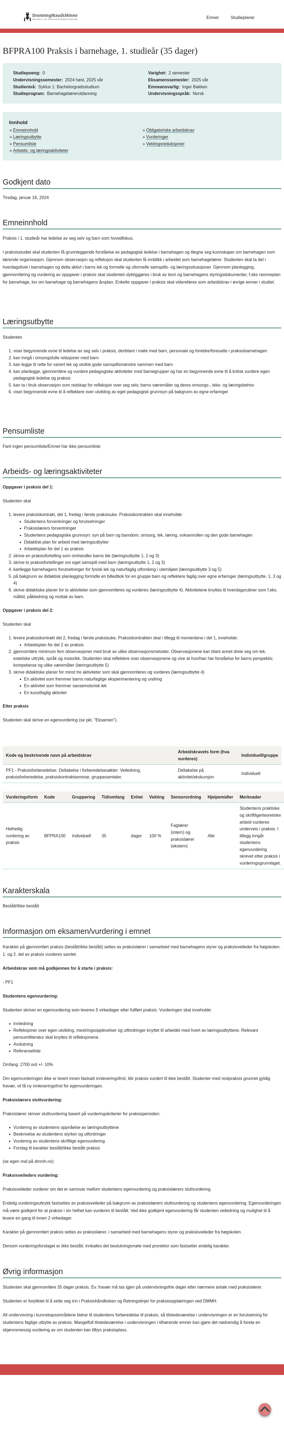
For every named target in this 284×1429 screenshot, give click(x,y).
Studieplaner (243, 17)
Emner (212, 17)
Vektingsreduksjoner (165, 144)
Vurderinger (157, 137)
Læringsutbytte (27, 137)
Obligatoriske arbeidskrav (170, 130)
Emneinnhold (25, 130)
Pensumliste (24, 144)
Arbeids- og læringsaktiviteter (40, 150)
